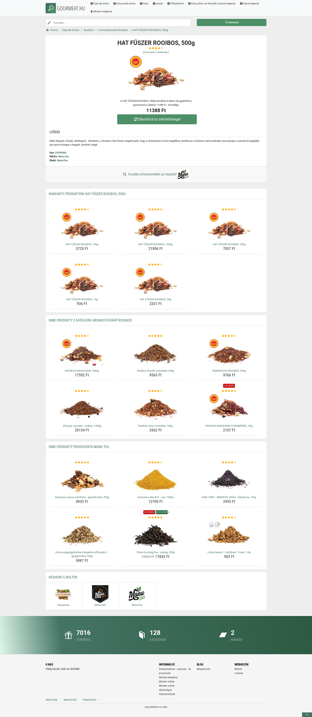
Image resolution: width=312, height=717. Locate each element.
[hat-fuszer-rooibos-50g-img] (155, 281)
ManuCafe (70, 699)
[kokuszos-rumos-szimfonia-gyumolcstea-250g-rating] (82, 462)
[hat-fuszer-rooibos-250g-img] (229, 226)
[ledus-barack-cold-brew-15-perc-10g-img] (229, 534)
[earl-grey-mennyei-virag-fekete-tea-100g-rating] (229, 462)
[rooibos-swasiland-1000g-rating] (82, 336)
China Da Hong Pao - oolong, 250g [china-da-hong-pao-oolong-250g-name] (155, 552)
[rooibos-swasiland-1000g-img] (82, 353)
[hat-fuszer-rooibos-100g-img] (82, 226)
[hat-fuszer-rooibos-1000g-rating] (155, 210)
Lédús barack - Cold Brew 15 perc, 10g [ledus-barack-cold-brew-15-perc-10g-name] (229, 552)
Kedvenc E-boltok (63, 577)
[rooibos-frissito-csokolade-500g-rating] (155, 336)
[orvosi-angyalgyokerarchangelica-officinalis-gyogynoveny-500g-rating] (82, 518)
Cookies (239, 673)
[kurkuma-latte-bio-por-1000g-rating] (155, 462)
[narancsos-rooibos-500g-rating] (229, 336)
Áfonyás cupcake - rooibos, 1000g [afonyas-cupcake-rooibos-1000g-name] (82, 425)
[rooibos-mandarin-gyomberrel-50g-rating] (229, 391)
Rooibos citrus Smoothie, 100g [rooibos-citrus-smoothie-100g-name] (155, 425)
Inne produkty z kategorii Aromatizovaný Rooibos (90, 320)
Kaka (143, 3)
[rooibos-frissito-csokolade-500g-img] (155, 353)
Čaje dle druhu (99, 3)
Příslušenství (175, 3)
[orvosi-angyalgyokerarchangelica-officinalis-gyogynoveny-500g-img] (82, 534)
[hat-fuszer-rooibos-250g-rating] (229, 210)
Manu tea (63, 156)
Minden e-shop (167, 685)
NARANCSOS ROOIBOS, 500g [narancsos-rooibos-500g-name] (229, 370)
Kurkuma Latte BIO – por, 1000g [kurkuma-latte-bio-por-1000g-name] (155, 497)
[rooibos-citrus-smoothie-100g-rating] (155, 391)
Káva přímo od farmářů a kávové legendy (212, 3)
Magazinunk (203, 669)
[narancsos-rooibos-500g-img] (229, 353)
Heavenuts (89, 699)
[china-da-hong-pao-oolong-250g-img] (155, 534)
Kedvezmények (167, 694)
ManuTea (62, 160)
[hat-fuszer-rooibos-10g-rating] (82, 265)
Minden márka (167, 681)
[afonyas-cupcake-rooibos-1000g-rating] (82, 391)
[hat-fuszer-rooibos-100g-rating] (82, 210)
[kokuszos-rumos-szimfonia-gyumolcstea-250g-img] (82, 479)
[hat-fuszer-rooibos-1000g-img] (155, 226)
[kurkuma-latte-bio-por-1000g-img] (155, 479)
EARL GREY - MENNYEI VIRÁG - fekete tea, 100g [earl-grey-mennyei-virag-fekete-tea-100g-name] (229, 497)
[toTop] (307, 714)
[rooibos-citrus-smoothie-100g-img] (155, 408)
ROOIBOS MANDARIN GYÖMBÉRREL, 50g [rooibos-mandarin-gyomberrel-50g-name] (229, 425)
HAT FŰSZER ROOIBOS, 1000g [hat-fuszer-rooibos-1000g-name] (155, 244)
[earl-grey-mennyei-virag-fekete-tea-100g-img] (229, 479)
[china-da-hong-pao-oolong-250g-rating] (155, 518)
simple (157, 3)
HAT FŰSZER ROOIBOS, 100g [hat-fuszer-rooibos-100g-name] (81, 244)
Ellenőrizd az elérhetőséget (157, 119)
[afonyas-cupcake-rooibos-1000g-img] (82, 408)
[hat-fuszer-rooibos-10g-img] (82, 281)
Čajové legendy (249, 3)
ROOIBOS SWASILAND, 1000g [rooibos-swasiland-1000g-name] (82, 370)
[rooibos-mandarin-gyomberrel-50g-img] (229, 408)
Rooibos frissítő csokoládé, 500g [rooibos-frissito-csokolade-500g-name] (155, 370)
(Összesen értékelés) (156, 52)
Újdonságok (165, 690)
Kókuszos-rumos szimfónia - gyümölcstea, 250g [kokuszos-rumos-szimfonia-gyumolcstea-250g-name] (82, 497)
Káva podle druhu (124, 3)
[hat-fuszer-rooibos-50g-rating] (155, 265)
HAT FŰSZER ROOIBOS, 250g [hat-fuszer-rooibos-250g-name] (229, 244)
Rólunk (238, 669)
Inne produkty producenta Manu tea (79, 447)
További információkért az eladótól (156, 175)
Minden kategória (101, 11)
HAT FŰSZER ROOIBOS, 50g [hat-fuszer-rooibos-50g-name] (155, 299)
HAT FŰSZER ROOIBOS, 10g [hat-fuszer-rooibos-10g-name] (82, 299)
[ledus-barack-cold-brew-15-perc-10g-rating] (229, 518)
